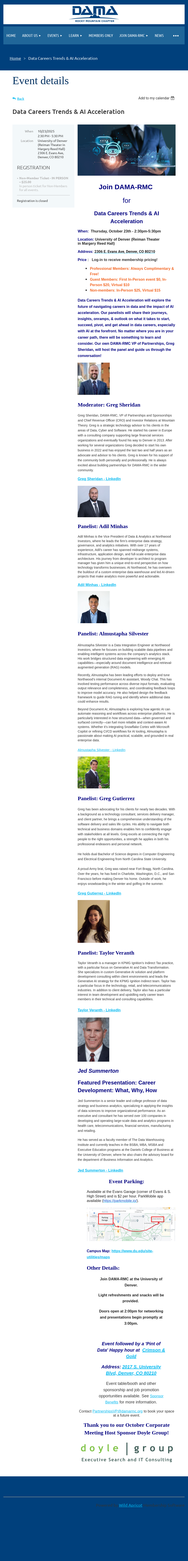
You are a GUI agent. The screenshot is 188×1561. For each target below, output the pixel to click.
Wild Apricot (130, 1505)
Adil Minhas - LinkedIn (97, 585)
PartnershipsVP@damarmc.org (118, 1411)
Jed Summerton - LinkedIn (100, 1170)
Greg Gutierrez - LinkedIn (99, 893)
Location (27, 141)
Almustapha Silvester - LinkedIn (101, 750)
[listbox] (157, 98)
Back (20, 98)
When (29, 131)
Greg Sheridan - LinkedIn (99, 479)
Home (15, 58)
